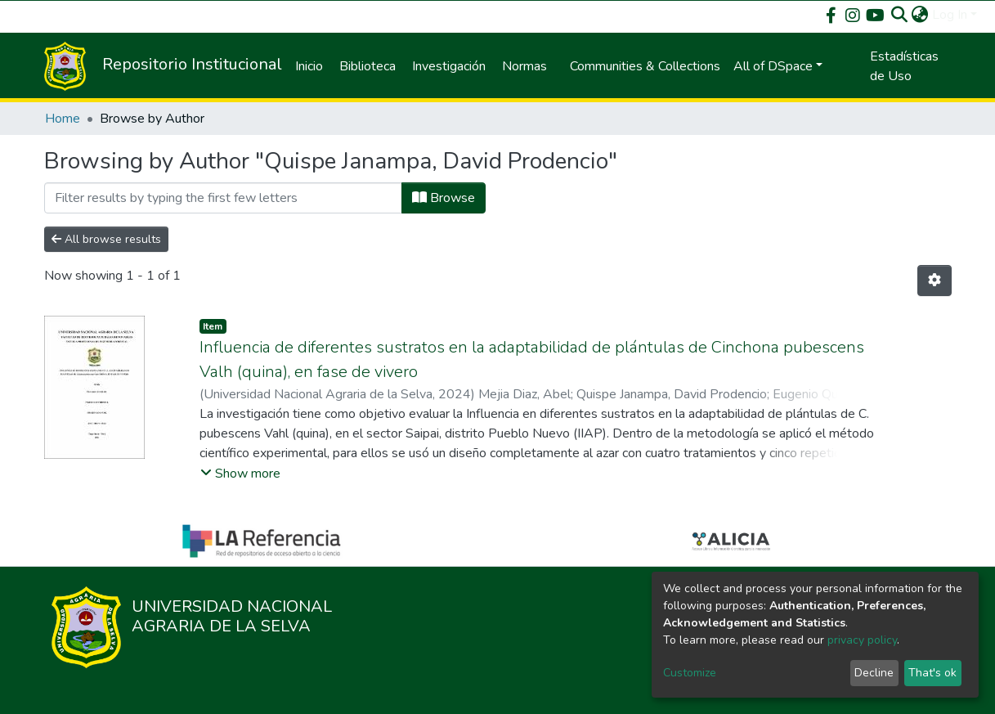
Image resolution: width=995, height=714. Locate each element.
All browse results (106, 239)
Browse (443, 198)
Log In (949, 15)
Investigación (449, 66)
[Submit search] (900, 15)
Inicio (309, 66)
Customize (689, 672)
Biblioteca (367, 66)
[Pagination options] (934, 280)
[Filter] (223, 197)
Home (62, 119)
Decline (874, 672)
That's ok (932, 672)
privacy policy (862, 640)
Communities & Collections (645, 66)
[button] (920, 15)
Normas (524, 66)
